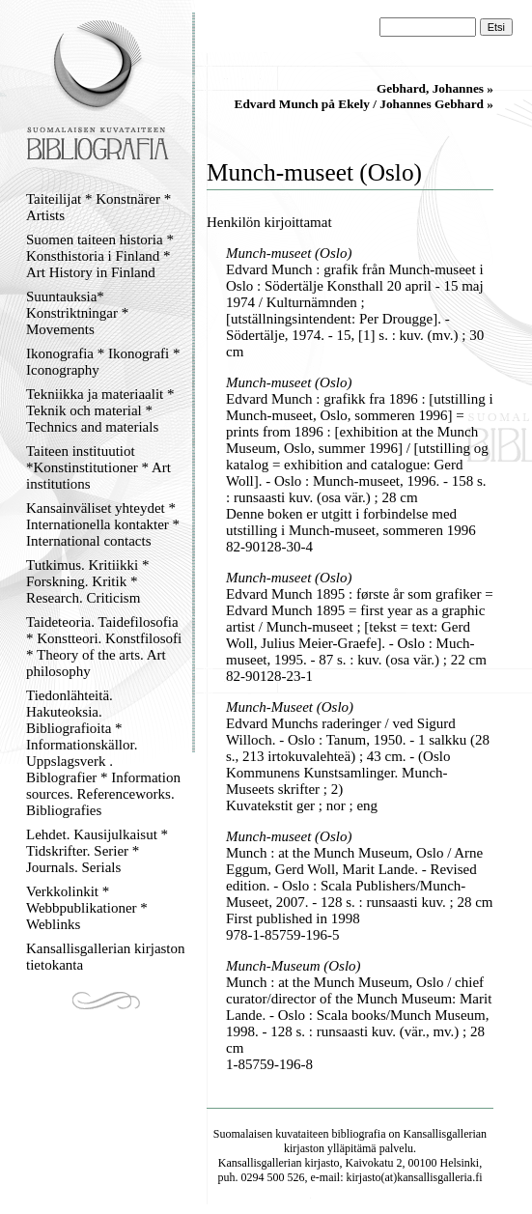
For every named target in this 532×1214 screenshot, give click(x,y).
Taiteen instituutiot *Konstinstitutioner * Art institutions (98, 467)
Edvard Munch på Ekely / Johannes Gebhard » (364, 104)
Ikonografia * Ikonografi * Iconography (103, 362)
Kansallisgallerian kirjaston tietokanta (105, 957)
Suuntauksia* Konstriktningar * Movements (77, 313)
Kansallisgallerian (445, 1134)
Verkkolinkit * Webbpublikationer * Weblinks (87, 908)
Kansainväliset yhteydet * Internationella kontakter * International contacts (103, 524)
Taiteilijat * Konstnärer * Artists (98, 207)
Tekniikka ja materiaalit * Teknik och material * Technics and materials (100, 410)
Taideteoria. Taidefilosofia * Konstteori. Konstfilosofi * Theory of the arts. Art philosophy (104, 646)
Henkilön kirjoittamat (269, 222)
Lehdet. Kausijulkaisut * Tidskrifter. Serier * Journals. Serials (97, 851)
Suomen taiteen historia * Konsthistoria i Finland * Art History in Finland (100, 256)
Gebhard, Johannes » (435, 88)
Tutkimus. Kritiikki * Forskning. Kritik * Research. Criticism (87, 581)
